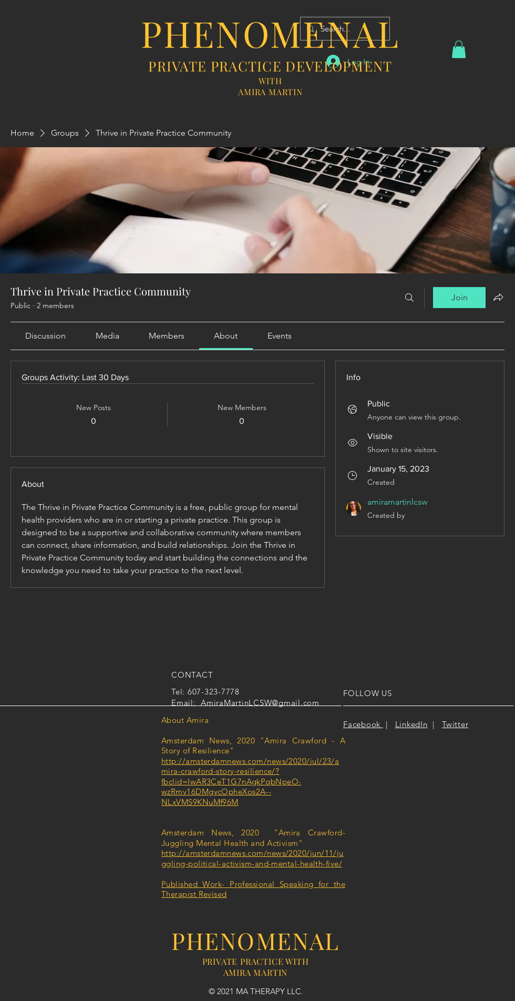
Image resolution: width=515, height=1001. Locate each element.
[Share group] (498, 297)
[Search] (409, 297)
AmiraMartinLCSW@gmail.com (260, 703)
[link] (45, 336)
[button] (458, 49)
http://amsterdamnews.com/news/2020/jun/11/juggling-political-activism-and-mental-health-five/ (252, 858)
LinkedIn (411, 724)
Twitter (455, 724)
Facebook (363, 724)
